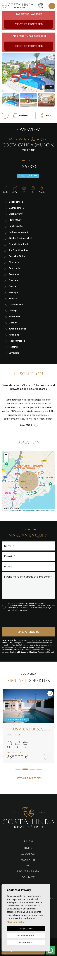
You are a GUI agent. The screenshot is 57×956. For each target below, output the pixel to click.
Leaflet (11, 510)
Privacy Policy (46, 606)
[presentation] (18, 619)
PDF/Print (21, 115)
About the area (28, 871)
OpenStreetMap (30, 510)
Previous (5, 72)
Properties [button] (28, 859)
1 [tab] (18, 769)
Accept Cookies (26, 928)
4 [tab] (39, 769)
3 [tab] (32, 769)
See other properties (29, 24)
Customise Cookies (26, 935)
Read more (28, 425)
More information (16, 921)
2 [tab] (25, 769)
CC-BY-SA (50, 510)
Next (52, 72)
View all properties (28, 778)
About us (28, 853)
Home (28, 847)
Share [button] (45, 115)
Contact (28, 877)
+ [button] (6, 455)
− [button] (6, 459)
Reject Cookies (26, 942)
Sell (28, 865)
